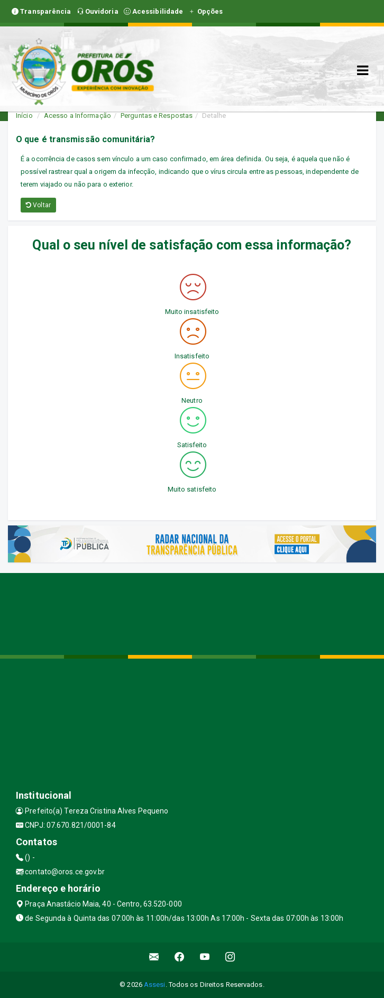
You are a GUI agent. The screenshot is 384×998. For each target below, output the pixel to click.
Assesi (155, 984)
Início (24, 115)
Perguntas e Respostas (157, 115)
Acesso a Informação (77, 115)
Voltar (38, 205)
